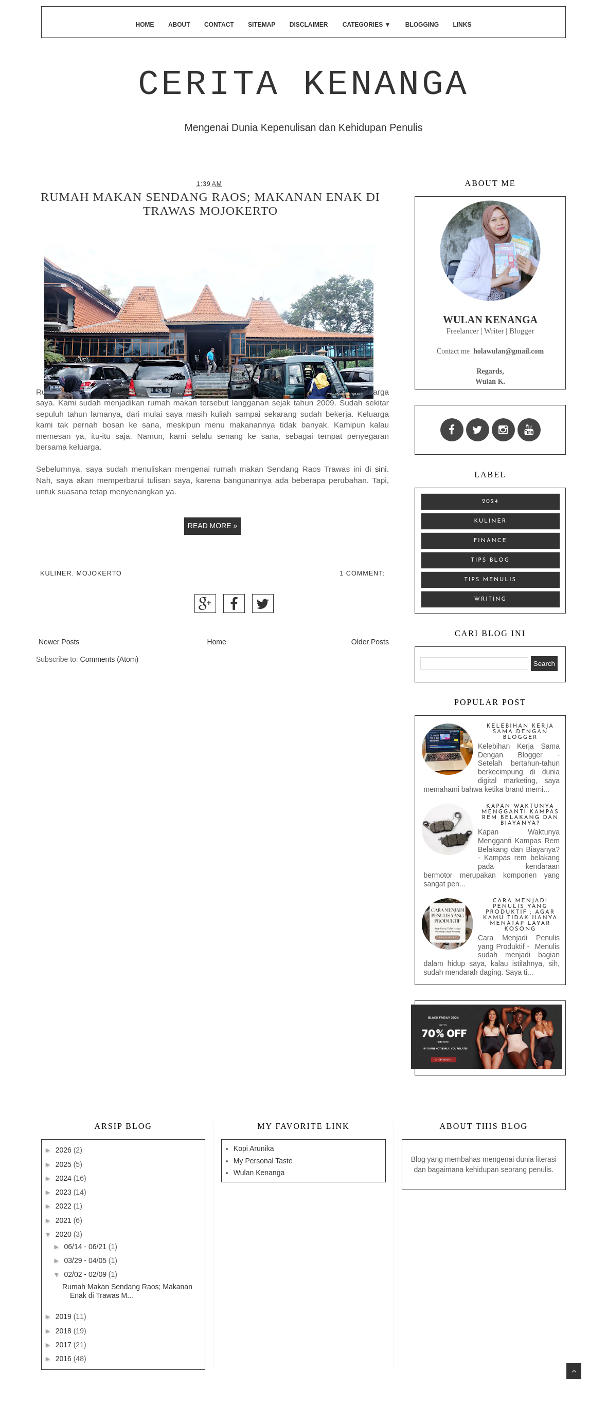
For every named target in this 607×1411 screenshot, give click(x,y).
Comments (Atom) (109, 659)
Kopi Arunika (254, 1148)
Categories (367, 24)
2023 (65, 1192)
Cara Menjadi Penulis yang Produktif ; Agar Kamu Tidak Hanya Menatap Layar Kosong (520, 915)
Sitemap (261, 24)
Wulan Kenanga (259, 1172)
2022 (65, 1206)
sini (381, 469)
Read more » (212, 526)
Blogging (422, 24)
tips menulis (490, 580)
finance (490, 541)
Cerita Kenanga (303, 84)
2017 (65, 1345)
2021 (65, 1220)
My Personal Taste (263, 1161)
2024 (490, 502)
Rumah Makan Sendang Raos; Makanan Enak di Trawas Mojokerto (210, 203)
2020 (65, 1234)
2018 (65, 1331)
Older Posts (370, 642)
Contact (219, 24)
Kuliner (56, 573)
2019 (65, 1316)
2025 (65, 1164)
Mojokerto (99, 573)
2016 (65, 1358)
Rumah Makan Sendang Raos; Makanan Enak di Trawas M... (127, 1291)
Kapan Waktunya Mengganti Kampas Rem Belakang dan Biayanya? (520, 815)
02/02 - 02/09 (86, 1274)
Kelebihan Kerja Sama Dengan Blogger (520, 731)
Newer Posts (59, 642)
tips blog (490, 560)
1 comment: (362, 573)
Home (145, 24)
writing (490, 599)
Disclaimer (309, 24)
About (179, 24)
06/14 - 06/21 (86, 1246)
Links (462, 24)
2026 (65, 1150)
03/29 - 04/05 (86, 1260)
